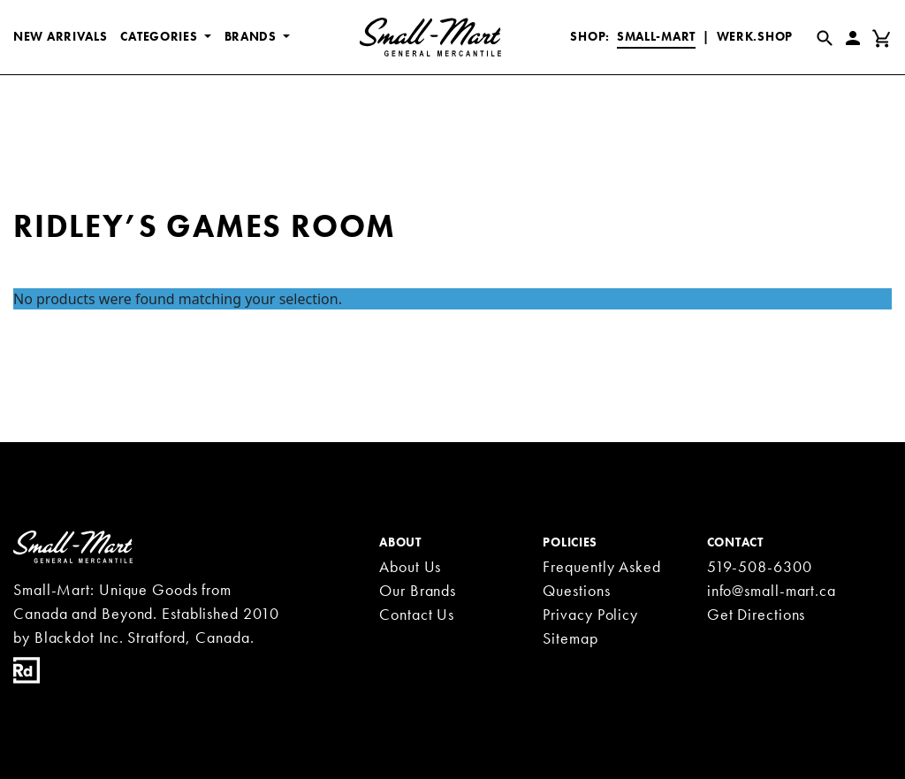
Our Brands (417, 590)
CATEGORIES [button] (160, 36)
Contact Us (416, 614)
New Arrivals (60, 36)
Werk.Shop (755, 36)
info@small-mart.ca (771, 590)
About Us (410, 566)
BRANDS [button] (252, 36)
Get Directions (756, 614)
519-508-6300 (759, 566)
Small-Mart (656, 36)
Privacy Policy (590, 614)
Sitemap (570, 638)
